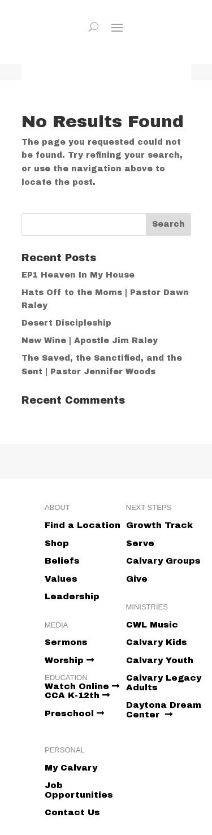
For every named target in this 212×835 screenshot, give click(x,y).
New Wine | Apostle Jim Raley (89, 340)
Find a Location (82, 525)
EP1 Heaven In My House (78, 275)
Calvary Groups (163, 560)
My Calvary (71, 767)
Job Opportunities (79, 790)
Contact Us (72, 812)
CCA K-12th (77, 695)
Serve (140, 543)
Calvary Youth (159, 660)
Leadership (72, 596)
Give (137, 578)
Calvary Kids (156, 642)
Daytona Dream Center (163, 709)
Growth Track (159, 525)
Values (61, 578)
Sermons (66, 642)
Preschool (74, 713)
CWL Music (152, 624)
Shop (57, 543)
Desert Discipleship (66, 323)
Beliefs (62, 560)
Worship (69, 660)
